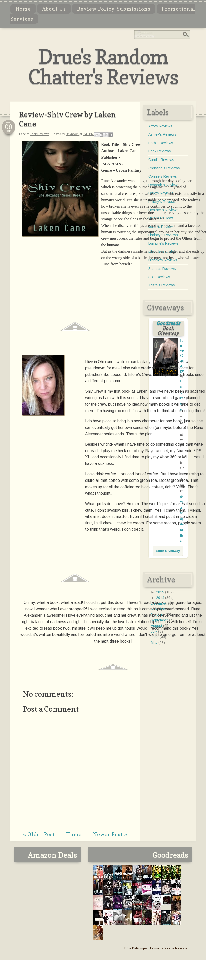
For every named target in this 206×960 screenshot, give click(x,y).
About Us (54, 9)
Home (23, 9)
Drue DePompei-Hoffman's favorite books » (155, 948)
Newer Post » (110, 834)
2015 (160, 592)
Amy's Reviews (160, 126)
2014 (160, 598)
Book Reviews (39, 134)
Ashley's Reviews (162, 134)
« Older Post (39, 834)
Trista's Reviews (161, 285)
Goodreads (168, 323)
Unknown (72, 134)
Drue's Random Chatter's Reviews (103, 66)
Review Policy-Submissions (113, 9)
